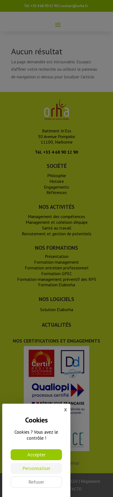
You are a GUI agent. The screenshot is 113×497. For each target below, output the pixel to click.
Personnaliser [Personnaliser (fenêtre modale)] (36, 468)
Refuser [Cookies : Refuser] (36, 482)
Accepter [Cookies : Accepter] (36, 454)
